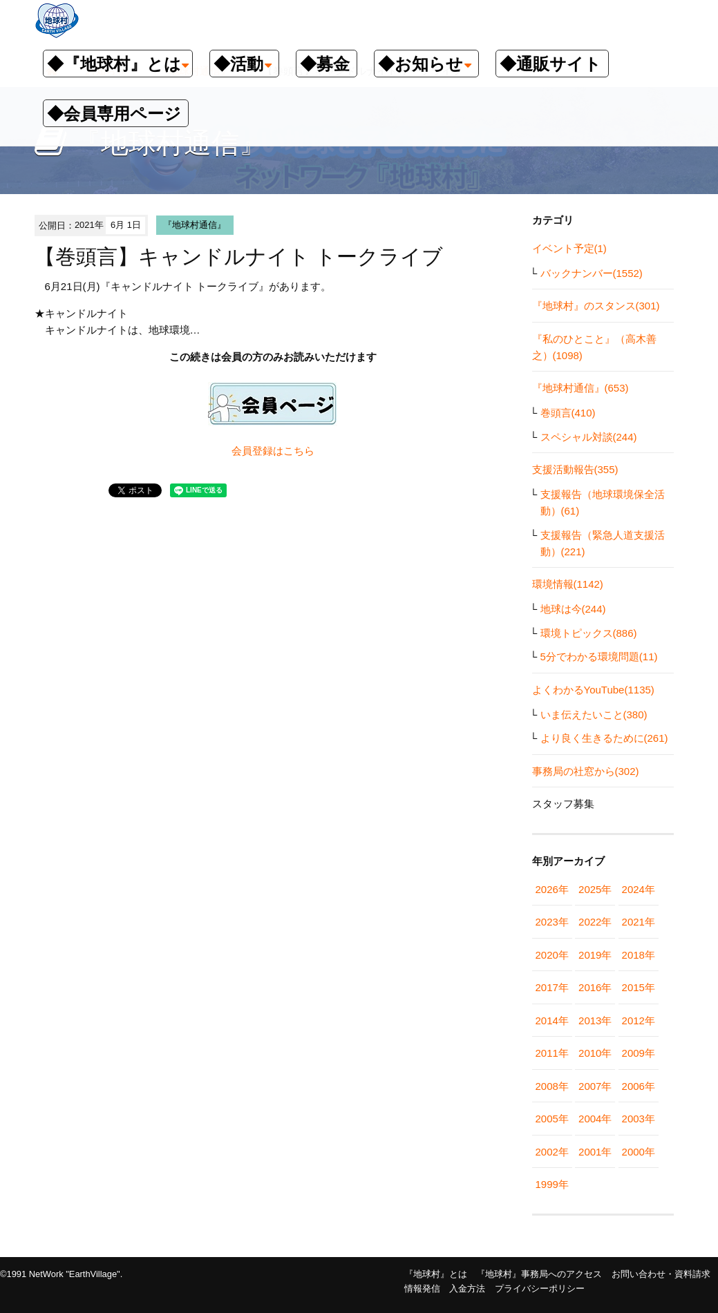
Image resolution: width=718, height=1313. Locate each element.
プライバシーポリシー (540, 1288)
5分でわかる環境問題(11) (599, 656)
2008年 (552, 1086)
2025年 (595, 889)
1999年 (552, 1184)
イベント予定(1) (569, 248)
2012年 (638, 1020)
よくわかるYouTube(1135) (593, 690)
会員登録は (257, 451)
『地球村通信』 (194, 225)
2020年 (552, 955)
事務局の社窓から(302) (585, 771)
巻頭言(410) (568, 413)
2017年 (552, 987)
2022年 (595, 922)
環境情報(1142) (567, 584)
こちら (298, 451)
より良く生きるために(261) (604, 738)
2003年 (638, 1118)
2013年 (595, 1020)
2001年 (595, 1152)
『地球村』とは (435, 1274)
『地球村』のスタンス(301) (596, 306)
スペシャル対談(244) (588, 437)
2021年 (638, 922)
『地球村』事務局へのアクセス (539, 1274)
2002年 (552, 1152)
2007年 (595, 1086)
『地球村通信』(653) (580, 388)
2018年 (638, 955)
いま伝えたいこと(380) (594, 714)
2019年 (595, 955)
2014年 (552, 1020)
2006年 (638, 1086)
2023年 (552, 922)
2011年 (552, 1053)
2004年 (595, 1118)
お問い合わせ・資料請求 (661, 1274)
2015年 (638, 987)
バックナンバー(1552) (591, 273)
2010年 (595, 1053)
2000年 (638, 1152)
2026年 (552, 889)
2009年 (638, 1053)
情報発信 (422, 1288)
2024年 (638, 889)
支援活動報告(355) (575, 469)
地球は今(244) (573, 609)
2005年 (552, 1118)
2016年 (595, 987)
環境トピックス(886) (588, 633)
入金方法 (467, 1288)
